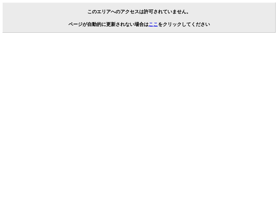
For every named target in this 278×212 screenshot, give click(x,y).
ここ (153, 24)
